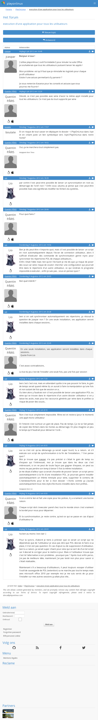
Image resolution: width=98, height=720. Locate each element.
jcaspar (8, 51)
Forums (9, 9)
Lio (6, 178)
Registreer (7, 629)
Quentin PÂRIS (11, 91)
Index (20, 586)
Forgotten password (12, 632)
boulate (8, 127)
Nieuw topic (49, 32)
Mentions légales (10, 658)
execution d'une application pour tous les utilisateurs (58, 586)
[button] (94, 3)
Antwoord (49, 40)
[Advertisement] (49, 684)
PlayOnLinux (20, 9)
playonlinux (12, 3)
